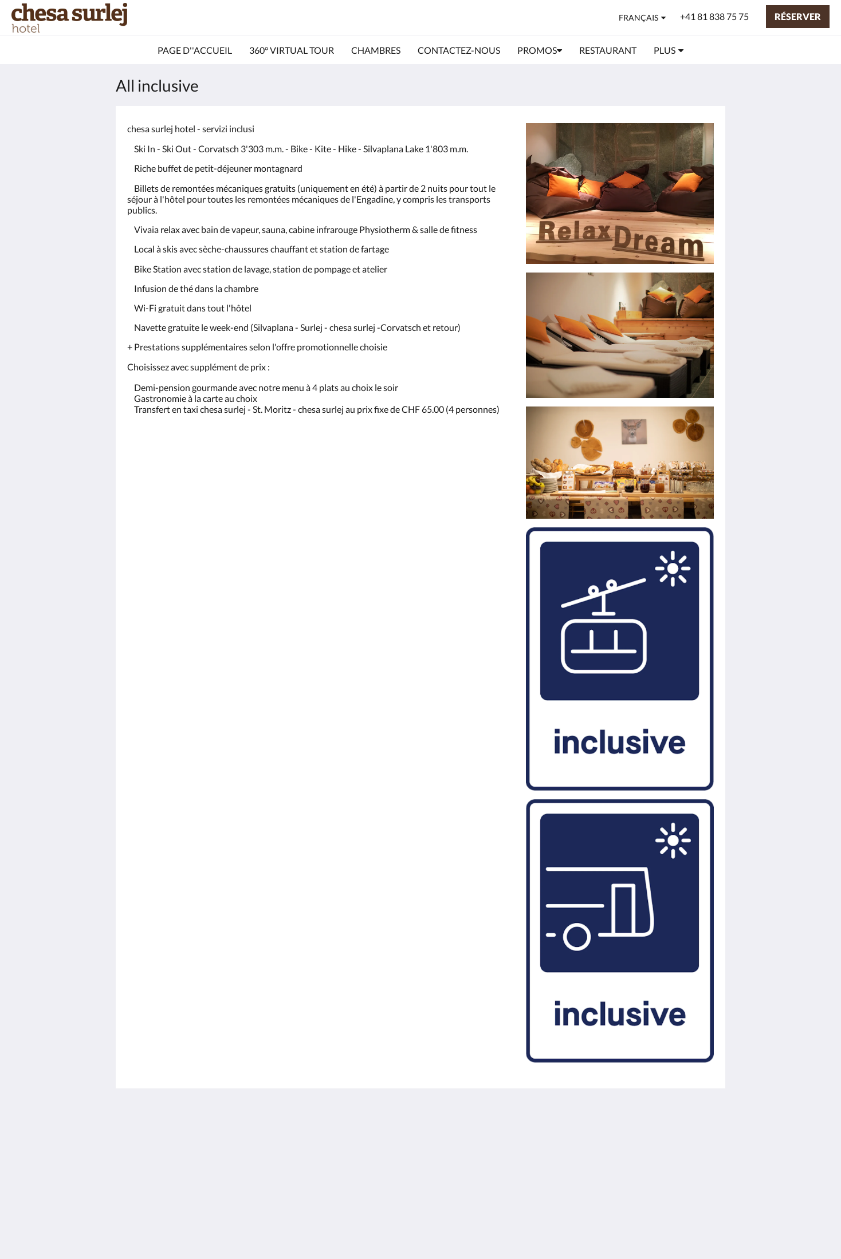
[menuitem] (195, 50)
